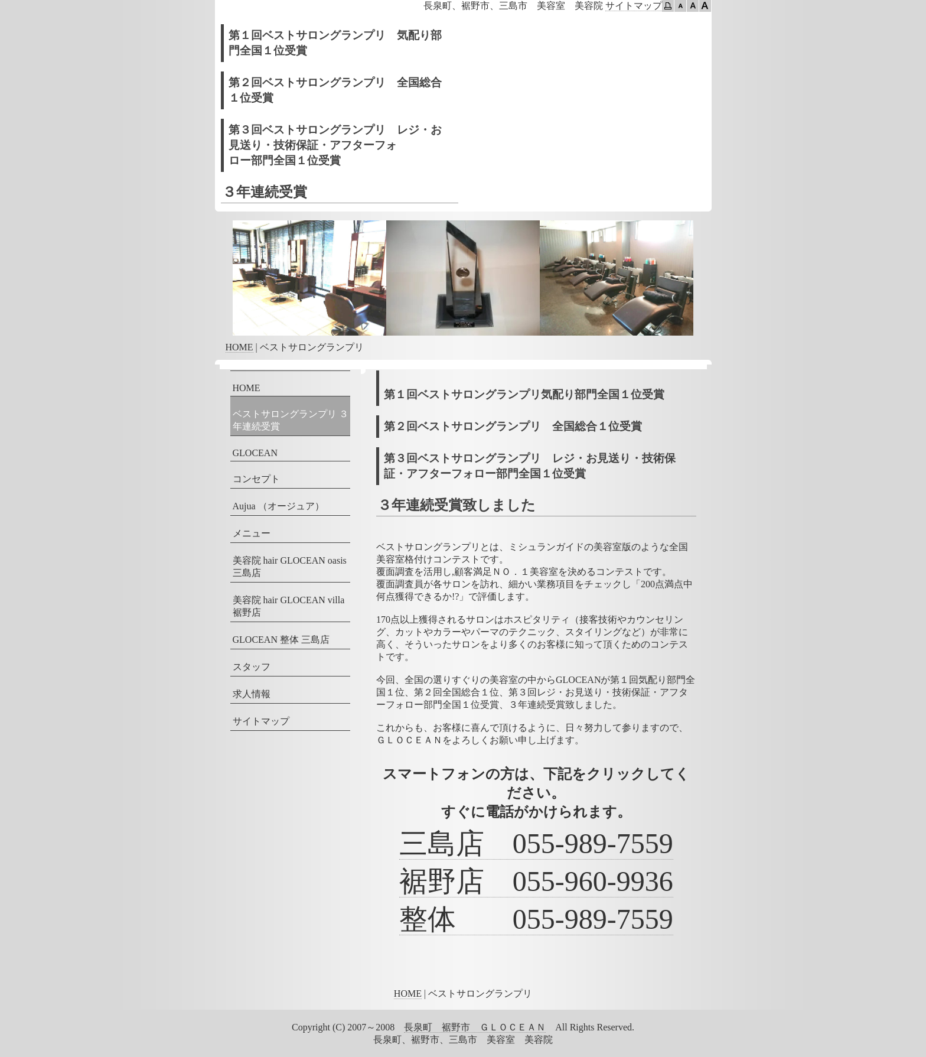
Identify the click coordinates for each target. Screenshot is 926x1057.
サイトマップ (633, 6)
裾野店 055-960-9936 (536, 881)
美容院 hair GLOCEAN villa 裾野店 (289, 606)
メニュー (251, 533)
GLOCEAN (255, 453)
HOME (239, 347)
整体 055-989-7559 (536, 919)
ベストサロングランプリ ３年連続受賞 (290, 420)
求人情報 (251, 694)
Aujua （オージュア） (278, 506)
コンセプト (256, 479)
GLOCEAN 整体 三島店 (281, 640)
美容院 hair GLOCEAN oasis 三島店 (290, 566)
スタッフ (251, 667)
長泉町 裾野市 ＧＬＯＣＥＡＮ (475, 1027)
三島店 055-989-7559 (536, 843)
